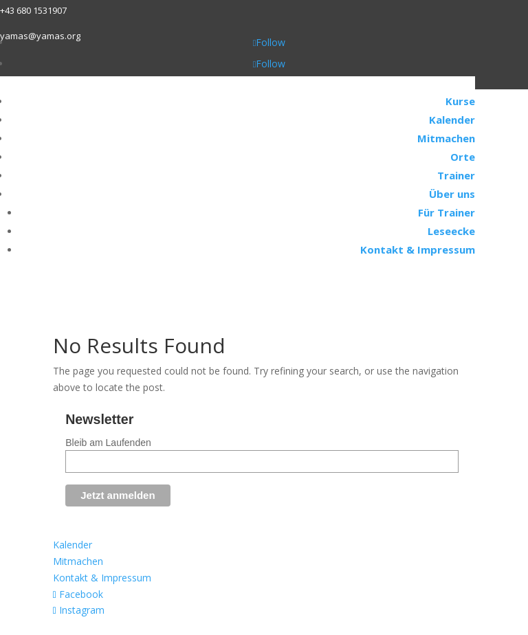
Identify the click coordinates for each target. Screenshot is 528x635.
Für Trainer (446, 212)
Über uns (452, 194)
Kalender (452, 119)
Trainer (456, 175)
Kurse (460, 101)
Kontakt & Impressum (417, 249)
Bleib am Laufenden (108, 442)
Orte (462, 157)
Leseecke (451, 231)
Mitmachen (446, 138)
